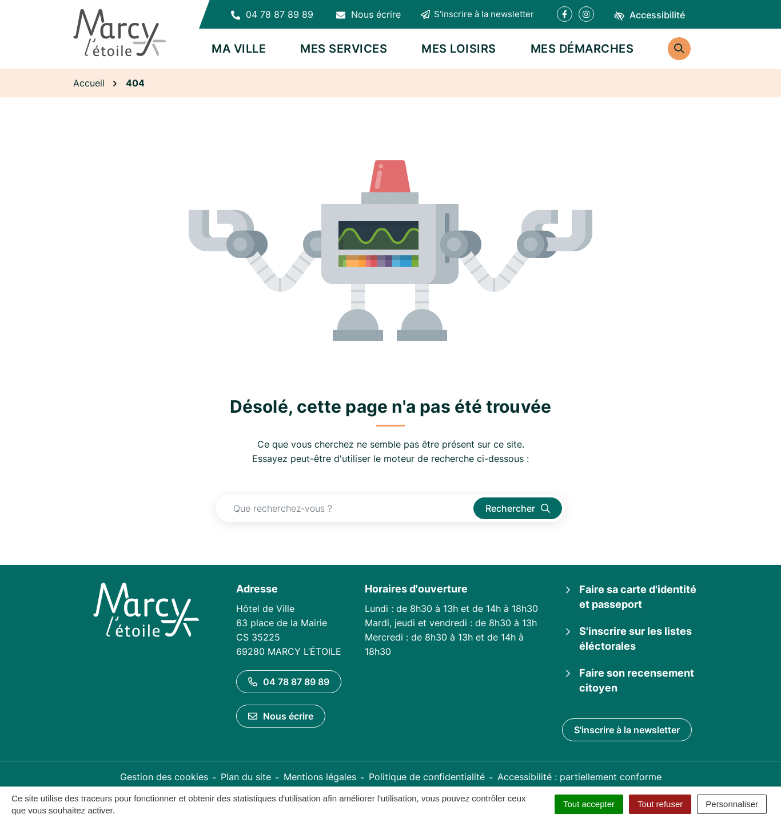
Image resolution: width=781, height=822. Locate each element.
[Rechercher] (679, 48)
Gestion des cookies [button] (164, 777)
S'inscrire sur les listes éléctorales (635, 638)
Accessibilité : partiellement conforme (579, 777)
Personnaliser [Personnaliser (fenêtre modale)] (732, 804)
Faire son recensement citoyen (636, 680)
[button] (272, 14)
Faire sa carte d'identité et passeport (637, 596)
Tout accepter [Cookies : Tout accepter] (589, 804)
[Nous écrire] (368, 14)
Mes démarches (582, 49)
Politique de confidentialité (427, 777)
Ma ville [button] (239, 49)
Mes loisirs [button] (458, 49)
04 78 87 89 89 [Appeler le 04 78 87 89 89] (288, 681)
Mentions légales (320, 777)
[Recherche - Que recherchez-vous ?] (345, 508)
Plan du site (246, 777)
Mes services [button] (343, 49)
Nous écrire (280, 716)
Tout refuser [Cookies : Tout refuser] (660, 804)
